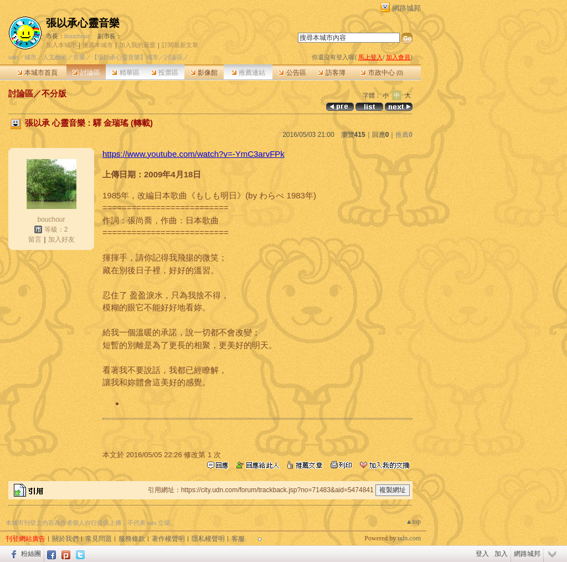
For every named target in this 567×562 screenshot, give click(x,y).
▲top (413, 521)
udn (13, 57)
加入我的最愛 (137, 45)
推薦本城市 (98, 45)
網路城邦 (406, 8)
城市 (30, 57)
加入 (501, 554)
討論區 (86, 72)
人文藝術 (55, 57)
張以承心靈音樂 (83, 23)
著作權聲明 (168, 539)
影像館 (204, 72)
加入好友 (61, 239)
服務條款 (131, 539)
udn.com (409, 538)
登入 (482, 554)
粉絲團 (31, 554)
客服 (238, 539)
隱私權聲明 (208, 539)
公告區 (292, 72)
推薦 (404, 135)
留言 (35, 239)
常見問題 (98, 539)
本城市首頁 (37, 72)
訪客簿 (331, 72)
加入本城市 (61, 45)
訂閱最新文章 (180, 45)
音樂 (79, 57)
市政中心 (381, 72)
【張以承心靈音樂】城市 (124, 57)
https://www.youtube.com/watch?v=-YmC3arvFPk (193, 154)
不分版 (54, 93)
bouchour (77, 36)
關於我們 (65, 539)
